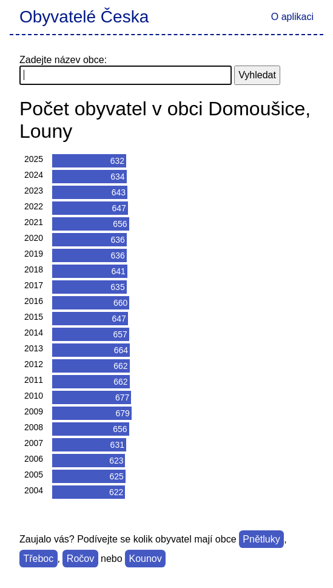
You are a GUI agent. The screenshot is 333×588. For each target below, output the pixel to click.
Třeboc (38, 558)
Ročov (80, 558)
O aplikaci (292, 17)
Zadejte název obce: (63, 60)
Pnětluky (261, 539)
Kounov (145, 558)
